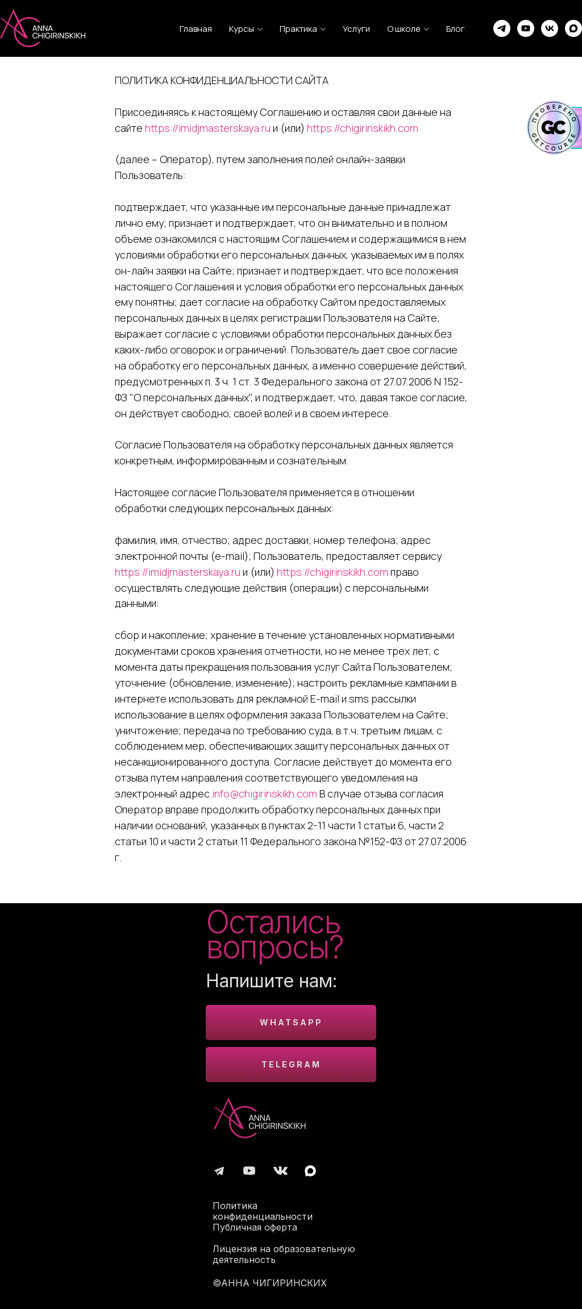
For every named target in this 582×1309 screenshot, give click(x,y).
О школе (404, 29)
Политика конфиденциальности (263, 1211)
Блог (455, 29)
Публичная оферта (255, 1227)
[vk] (549, 28)
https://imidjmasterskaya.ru (208, 128)
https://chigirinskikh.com (362, 128)
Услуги (356, 29)
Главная (196, 29)
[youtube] (525, 28)
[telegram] (501, 28)
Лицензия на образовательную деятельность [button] (284, 1254)
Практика (298, 29)
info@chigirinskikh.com (264, 793)
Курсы (241, 29)
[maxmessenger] (573, 28)
